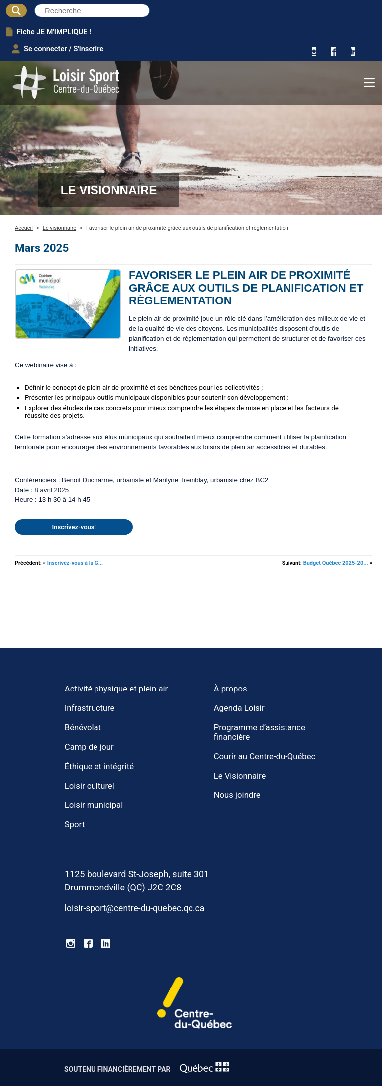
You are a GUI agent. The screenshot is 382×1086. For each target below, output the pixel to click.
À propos (230, 688)
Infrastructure (90, 708)
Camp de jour (89, 747)
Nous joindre (237, 795)
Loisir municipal (94, 805)
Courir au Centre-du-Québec (265, 756)
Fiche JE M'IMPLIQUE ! (48, 31)
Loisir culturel (89, 785)
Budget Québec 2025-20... (335, 563)
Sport (75, 824)
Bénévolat (83, 727)
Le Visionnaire (240, 776)
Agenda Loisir (239, 708)
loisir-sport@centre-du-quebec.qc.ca (134, 908)
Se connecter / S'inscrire (57, 48)
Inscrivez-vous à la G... (75, 563)
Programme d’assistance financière (259, 732)
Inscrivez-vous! (74, 527)
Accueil (24, 228)
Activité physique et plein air (116, 688)
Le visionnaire (59, 228)
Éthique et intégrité (99, 766)
